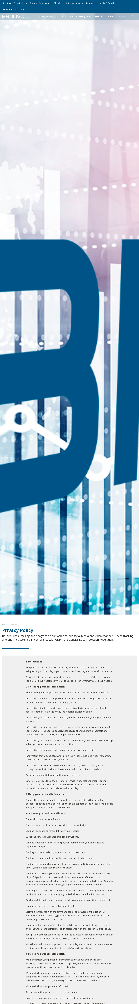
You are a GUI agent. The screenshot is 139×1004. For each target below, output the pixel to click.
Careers (111, 16)
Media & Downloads (109, 3)
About (23, 9)
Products (61, 16)
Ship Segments (44, 16)
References (91, 3)
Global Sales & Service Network (68, 3)
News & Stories (10, 9)
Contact (123, 16)
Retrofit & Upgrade (80, 16)
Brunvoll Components (40, 3)
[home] (16, 16)
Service (98, 16)
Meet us (7, 3)
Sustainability (20, 3)
